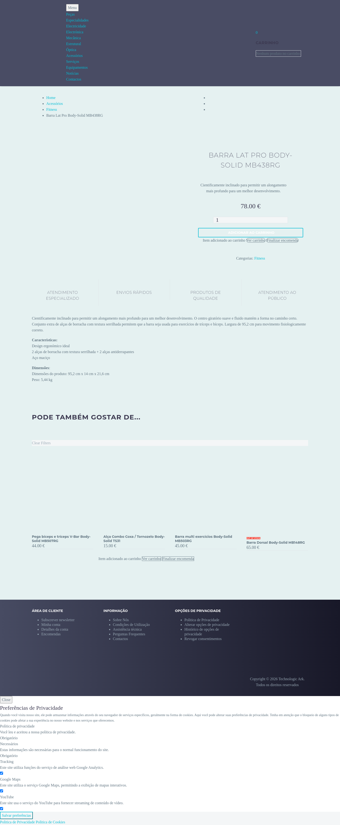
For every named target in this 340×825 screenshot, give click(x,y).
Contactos (73, 79)
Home (50, 98)
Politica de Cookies (50, 822)
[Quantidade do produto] (250, 220)
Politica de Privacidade (17, 822)
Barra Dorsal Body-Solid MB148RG (275, 542)
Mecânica (73, 38)
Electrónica (74, 32)
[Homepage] (25, 43)
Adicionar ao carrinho (251, 233)
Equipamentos (77, 67)
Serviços (72, 62)
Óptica (71, 50)
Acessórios (74, 56)
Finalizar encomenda (282, 240)
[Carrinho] (257, 32)
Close (6, 700)
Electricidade (76, 26)
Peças (70, 14)
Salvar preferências (16, 815)
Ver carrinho (255, 240)
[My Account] (243, 43)
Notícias (72, 73)
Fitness (51, 109)
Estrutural (73, 44)
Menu (72, 8)
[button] (207, 625)
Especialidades (77, 20)
